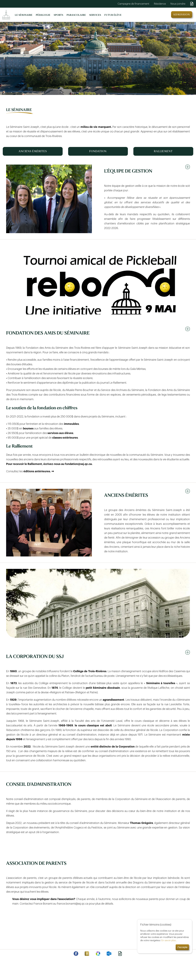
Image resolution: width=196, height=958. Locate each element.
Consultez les (30, 471)
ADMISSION (181, 14)
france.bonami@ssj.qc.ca (72, 903)
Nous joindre (177, 3)
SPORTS (58, 15)
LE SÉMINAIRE (23, 15)
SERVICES (95, 15)
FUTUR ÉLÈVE (113, 15)
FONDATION (98, 151)
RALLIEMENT (163, 151)
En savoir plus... (168, 940)
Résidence (160, 3)
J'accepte (181, 947)
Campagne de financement (133, 3)
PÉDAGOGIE (43, 15)
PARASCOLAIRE (76, 15)
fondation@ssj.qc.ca (78, 464)
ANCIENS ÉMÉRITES (33, 151)
